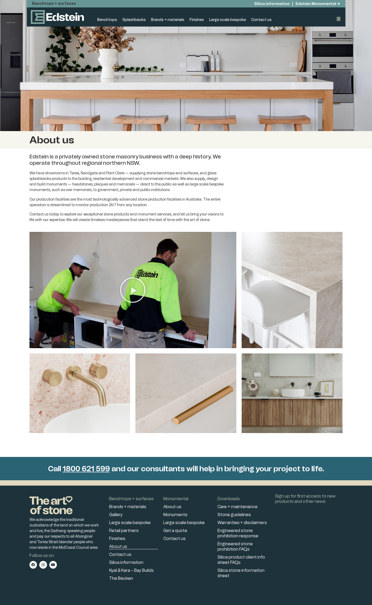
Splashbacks (134, 20)
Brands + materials (167, 20)
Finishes (197, 20)
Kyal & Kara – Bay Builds (131, 570)
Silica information (271, 4)
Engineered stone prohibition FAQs (235, 546)
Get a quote (175, 530)
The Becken (121, 578)
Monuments (175, 514)
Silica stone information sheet (240, 573)
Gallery (116, 514)
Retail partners (124, 530)
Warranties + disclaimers (242, 522)
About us (118, 546)
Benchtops (107, 20)
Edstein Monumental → (318, 4)
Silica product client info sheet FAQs (241, 560)
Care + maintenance (237, 506)
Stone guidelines (234, 514)
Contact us (261, 20)
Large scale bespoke (227, 20)
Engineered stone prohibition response (237, 533)
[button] (132, 290)
